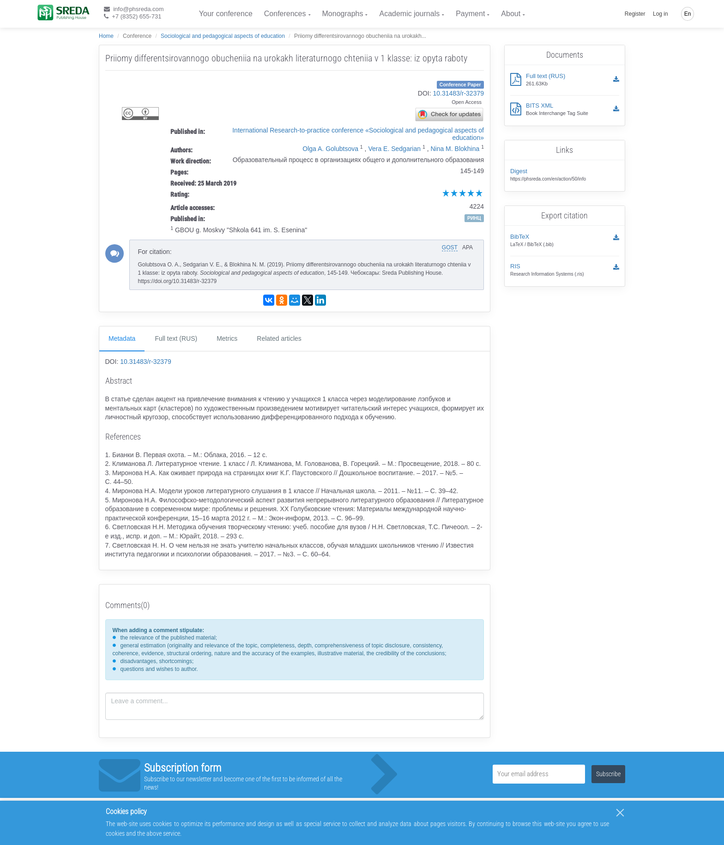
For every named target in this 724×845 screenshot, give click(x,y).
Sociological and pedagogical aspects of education (223, 36)
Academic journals (409, 14)
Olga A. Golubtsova (330, 148)
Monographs (342, 14)
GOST (450, 247)
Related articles (279, 338)
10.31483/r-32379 (458, 93)
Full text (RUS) (176, 338)
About (510, 14)
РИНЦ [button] (474, 218)
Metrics (227, 338)
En (687, 14)
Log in (660, 14)
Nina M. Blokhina (454, 148)
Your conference (226, 14)
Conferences (285, 14)
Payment (470, 14)
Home (106, 36)
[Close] (620, 812)
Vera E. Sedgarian (394, 148)
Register (635, 14)
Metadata (122, 338)
